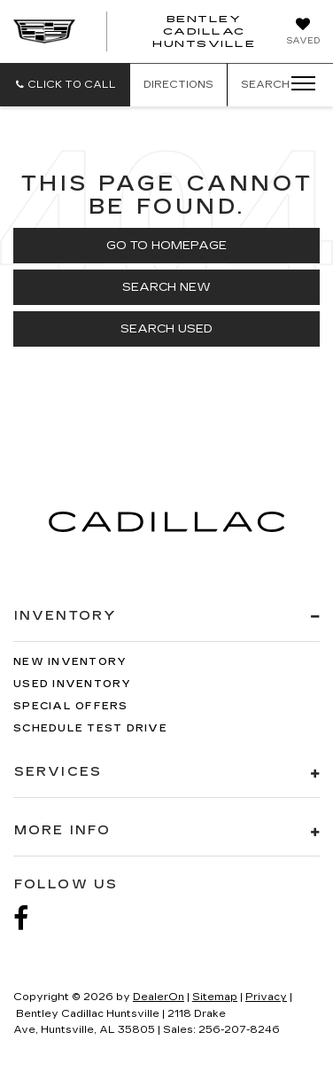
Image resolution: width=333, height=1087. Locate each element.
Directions (178, 84)
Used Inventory (72, 684)
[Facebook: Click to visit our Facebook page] (30, 919)
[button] (65, 84)
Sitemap (214, 997)
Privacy (266, 997)
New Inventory (70, 662)
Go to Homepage (166, 246)
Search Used (166, 329)
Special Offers (70, 706)
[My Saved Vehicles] (303, 33)
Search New (166, 287)
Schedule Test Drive (90, 728)
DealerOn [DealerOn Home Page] (158, 997)
